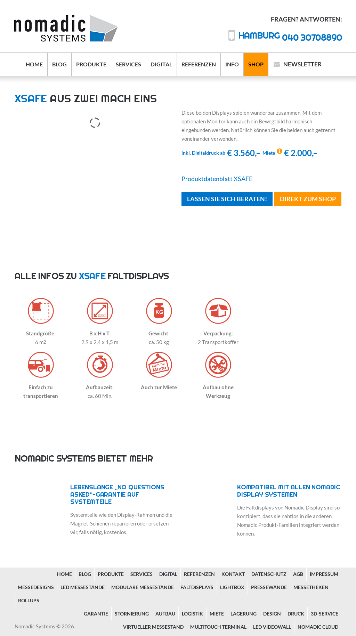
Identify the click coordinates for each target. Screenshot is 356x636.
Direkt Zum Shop (308, 199)
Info (232, 64)
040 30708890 (290, 37)
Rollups (28, 600)
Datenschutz (268, 574)
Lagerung (243, 614)
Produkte (91, 64)
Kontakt (233, 574)
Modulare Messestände (142, 587)
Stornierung (132, 614)
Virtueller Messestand (153, 627)
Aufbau (165, 614)
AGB (298, 574)
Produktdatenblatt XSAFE (216, 178)
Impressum (324, 574)
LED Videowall (272, 627)
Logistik (192, 614)
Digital (161, 64)
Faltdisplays (196, 587)
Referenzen (198, 64)
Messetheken (311, 587)
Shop (256, 64)
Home (34, 64)
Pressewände (269, 587)
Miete (217, 614)
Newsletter (302, 64)
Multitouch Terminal (218, 627)
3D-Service (324, 614)
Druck (296, 614)
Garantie (96, 614)
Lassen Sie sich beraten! (227, 199)
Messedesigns (36, 587)
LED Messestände (82, 587)
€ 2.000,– (290, 153)
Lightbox (232, 587)
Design (272, 614)
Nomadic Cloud (318, 627)
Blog (59, 64)
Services (128, 64)
